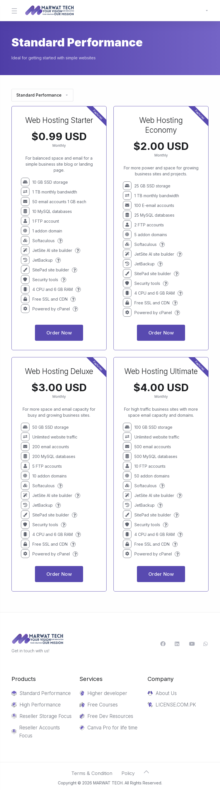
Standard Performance (42, 95)
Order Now (59, 333)
